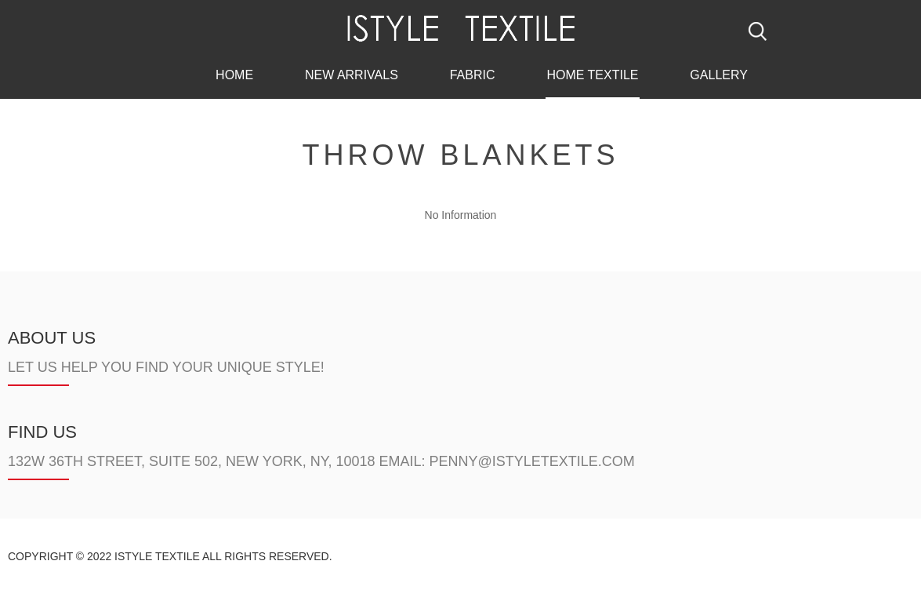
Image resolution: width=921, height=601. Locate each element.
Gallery (719, 73)
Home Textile (592, 73)
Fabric (472, 73)
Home (234, 73)
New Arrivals (351, 73)
